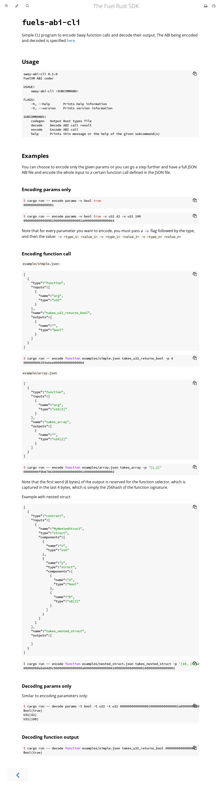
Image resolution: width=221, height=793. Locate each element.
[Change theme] (16, 6)
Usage (30, 61)
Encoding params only (46, 189)
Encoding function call (46, 254)
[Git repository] (213, 6)
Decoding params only (46, 686)
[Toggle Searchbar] (27, 6)
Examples (35, 156)
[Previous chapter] (17, 774)
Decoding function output (50, 737)
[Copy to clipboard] (194, 74)
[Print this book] (206, 6)
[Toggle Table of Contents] (6, 6)
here (71, 40)
